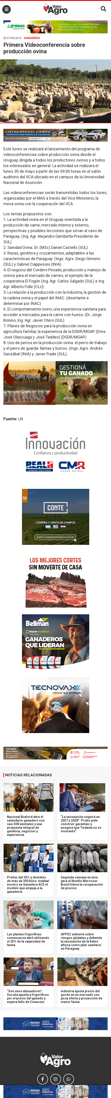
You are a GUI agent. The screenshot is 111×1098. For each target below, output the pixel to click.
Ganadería (32, 38)
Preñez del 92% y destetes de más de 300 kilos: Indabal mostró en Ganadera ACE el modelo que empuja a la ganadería (28, 884)
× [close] (102, 1087)
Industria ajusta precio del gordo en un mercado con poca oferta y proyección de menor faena (81, 996)
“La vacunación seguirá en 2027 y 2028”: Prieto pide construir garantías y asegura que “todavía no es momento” (81, 824)
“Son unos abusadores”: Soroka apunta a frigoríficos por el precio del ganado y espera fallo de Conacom (28, 996)
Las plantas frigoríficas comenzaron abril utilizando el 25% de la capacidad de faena (28, 939)
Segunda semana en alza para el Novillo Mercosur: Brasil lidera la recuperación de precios (82, 883)
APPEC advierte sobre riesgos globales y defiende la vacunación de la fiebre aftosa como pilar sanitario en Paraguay (81, 941)
